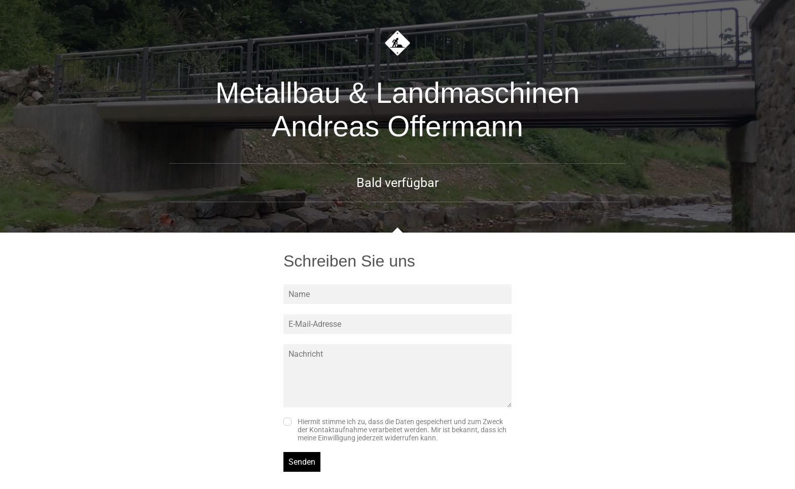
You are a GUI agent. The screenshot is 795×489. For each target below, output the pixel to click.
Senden (301, 462)
